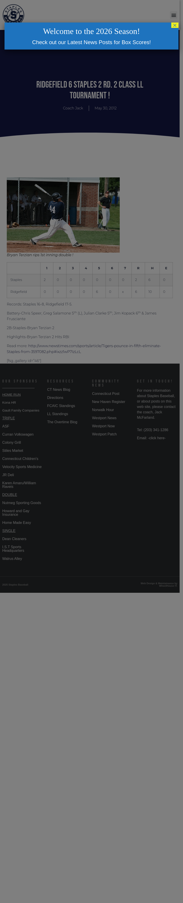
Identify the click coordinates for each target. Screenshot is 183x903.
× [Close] (175, 25)
